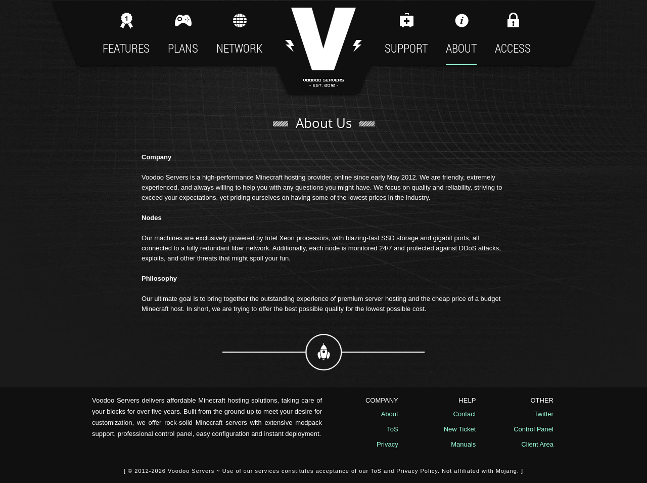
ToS (392, 429)
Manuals (463, 444)
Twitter (543, 414)
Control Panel (533, 429)
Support (406, 33)
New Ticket (460, 429)
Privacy (387, 444)
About (461, 33)
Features (126, 33)
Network (239, 33)
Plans (183, 33)
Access (513, 37)
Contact (464, 414)
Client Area (537, 444)
